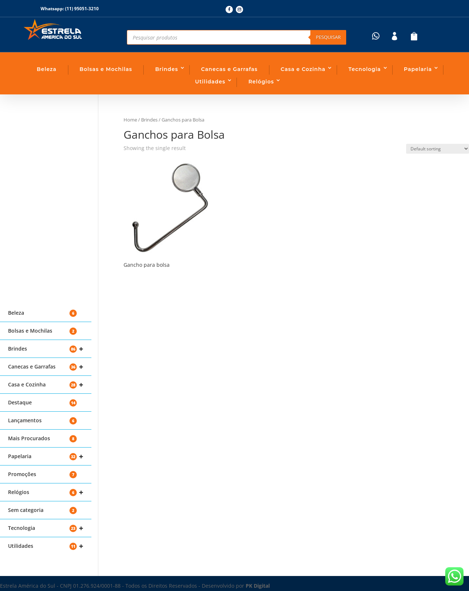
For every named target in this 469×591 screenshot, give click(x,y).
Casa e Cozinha (303, 69)
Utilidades (210, 81)
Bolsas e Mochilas (106, 69)
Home (130, 119)
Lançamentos (42, 420)
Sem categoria (42, 510)
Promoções (42, 474)
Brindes (166, 69)
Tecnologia (364, 69)
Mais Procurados (42, 438)
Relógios (261, 81)
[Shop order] (437, 149)
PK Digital (258, 585)
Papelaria (418, 69)
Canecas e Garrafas (229, 69)
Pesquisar (328, 37)
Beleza (47, 69)
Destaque (42, 403)
